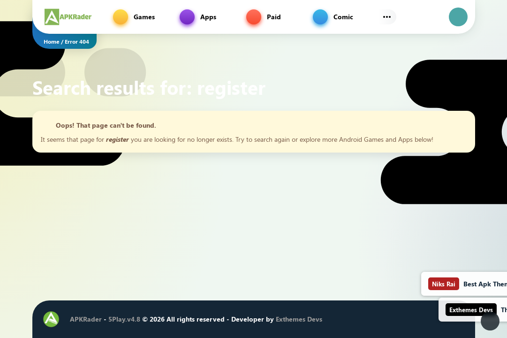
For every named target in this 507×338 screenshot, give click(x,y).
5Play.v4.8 (124, 319)
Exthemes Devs (299, 319)
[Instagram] (402, 319)
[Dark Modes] (490, 321)
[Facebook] (374, 319)
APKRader (86, 319)
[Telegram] (431, 319)
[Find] (435, 17)
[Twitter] (388, 319)
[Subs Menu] (387, 16)
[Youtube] (416, 319)
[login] (458, 17)
